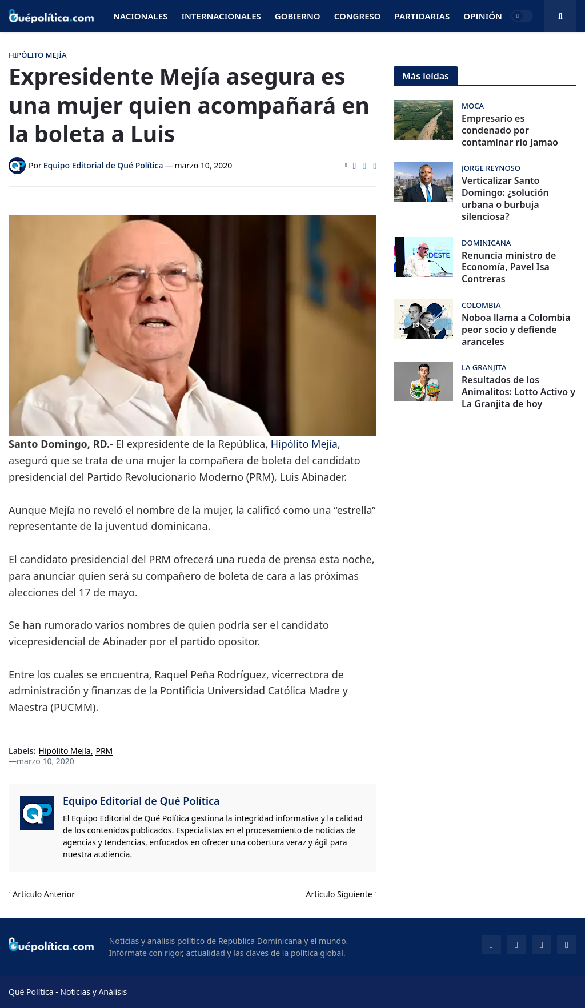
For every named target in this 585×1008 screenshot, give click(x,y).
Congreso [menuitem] (357, 16)
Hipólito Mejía (304, 444)
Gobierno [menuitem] (297, 16)
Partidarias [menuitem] (422, 16)
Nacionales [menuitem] (140, 16)
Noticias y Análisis (93, 991)
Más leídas (425, 76)
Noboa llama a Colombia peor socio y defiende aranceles (516, 329)
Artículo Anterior (44, 894)
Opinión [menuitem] (482, 16)
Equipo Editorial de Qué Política (141, 801)
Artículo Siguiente (339, 894)
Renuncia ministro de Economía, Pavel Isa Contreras (509, 267)
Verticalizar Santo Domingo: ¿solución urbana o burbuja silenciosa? (505, 198)
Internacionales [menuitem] (221, 16)
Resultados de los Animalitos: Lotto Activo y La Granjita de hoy (518, 391)
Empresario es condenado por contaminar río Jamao (510, 130)
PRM (104, 751)
